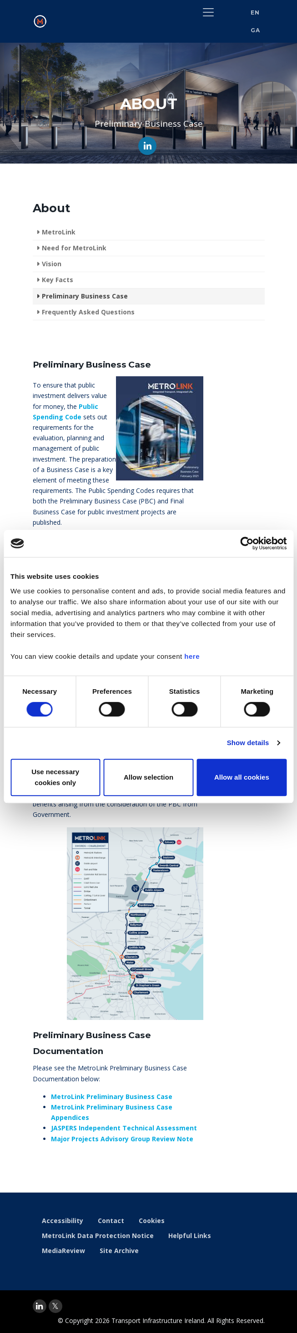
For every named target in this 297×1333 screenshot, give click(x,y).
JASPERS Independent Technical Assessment (124, 1128)
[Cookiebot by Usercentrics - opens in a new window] (247, 543)
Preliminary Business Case (85, 296)
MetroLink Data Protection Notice (98, 1235)
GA (255, 30)
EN (255, 12)
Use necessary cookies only (55, 777)
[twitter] (55, 1306)
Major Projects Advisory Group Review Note (122, 1138)
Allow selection (148, 777)
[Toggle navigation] (208, 12)
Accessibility (62, 1220)
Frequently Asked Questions (88, 312)
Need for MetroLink (74, 248)
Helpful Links (189, 1235)
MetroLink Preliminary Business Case (111, 1096)
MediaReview (63, 1250)
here (192, 656)
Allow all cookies (241, 777)
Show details (248, 742)
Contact (111, 1220)
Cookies (152, 1220)
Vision (51, 263)
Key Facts (57, 279)
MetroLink (59, 232)
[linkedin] (39, 1306)
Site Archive (119, 1250)
